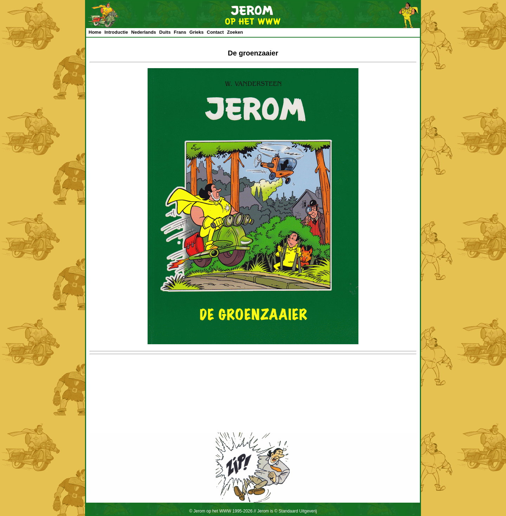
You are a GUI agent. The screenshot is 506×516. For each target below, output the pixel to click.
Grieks (196, 32)
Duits (165, 32)
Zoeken (235, 32)
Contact (215, 32)
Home (95, 32)
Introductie (116, 32)
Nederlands (143, 32)
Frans (180, 32)
